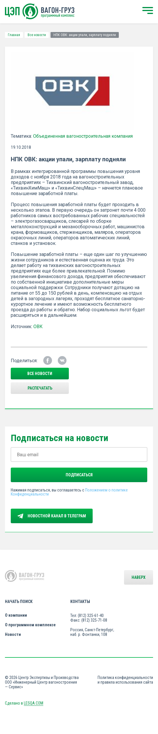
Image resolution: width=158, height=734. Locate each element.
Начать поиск (19, 601)
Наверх (139, 577)
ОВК (38, 326)
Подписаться (79, 475)
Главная (14, 35)
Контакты (80, 601)
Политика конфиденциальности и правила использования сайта (125, 680)
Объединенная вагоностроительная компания (83, 136)
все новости (39, 373)
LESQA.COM (33, 703)
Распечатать (40, 388)
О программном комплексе (30, 624)
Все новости (37, 35)
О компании (16, 615)
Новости (13, 634)
